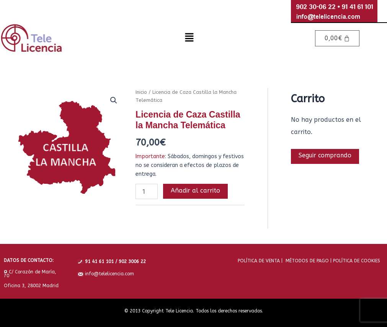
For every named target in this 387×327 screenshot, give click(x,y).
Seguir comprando (326, 155)
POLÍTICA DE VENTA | (260, 260)
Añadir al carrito (195, 190)
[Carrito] (337, 38)
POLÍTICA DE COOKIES (355, 260)
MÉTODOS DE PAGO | (306, 260)
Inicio (141, 92)
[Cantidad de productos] (147, 191)
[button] (189, 38)
